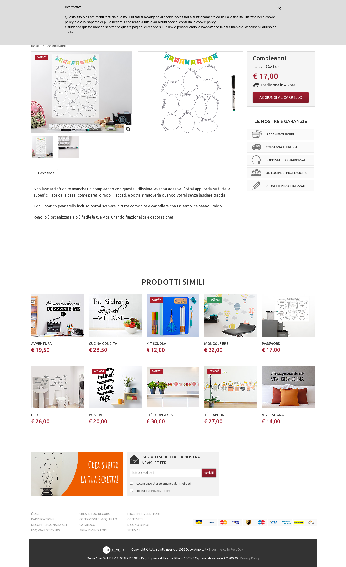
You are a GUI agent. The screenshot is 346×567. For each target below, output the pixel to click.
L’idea (35, 513)
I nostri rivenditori (143, 513)
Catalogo (87, 524)
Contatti (135, 519)
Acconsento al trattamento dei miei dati (163, 483)
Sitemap (134, 530)
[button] (42, 147)
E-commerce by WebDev (226, 549)
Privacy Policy (160, 490)
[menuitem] (35, 46)
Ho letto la (153, 490)
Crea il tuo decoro (95, 513)
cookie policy (205, 22)
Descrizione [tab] (46, 172)
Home (35, 46)
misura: (258, 67)
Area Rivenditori (93, 530)
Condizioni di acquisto (98, 519)
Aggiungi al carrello (280, 97)
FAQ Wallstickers (45, 530)
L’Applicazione (42, 519)
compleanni (56, 46)
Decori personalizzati (49, 524)
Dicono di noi (138, 524)
